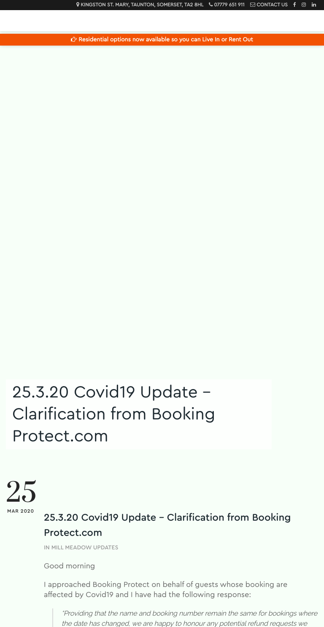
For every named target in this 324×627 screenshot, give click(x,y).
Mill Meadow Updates (85, 548)
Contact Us (271, 5)
